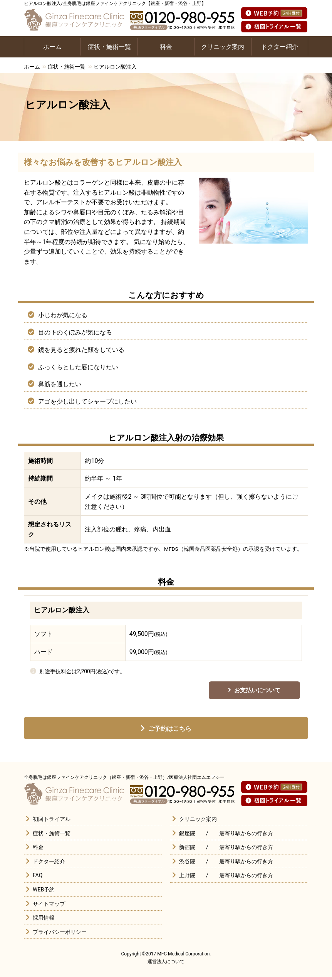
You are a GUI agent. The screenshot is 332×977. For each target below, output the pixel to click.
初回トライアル (51, 819)
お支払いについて (257, 690)
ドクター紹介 (279, 46)
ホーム (52, 46)
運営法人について (166, 961)
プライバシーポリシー (60, 932)
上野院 (187, 875)
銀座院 (187, 833)
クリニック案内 (222, 46)
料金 (166, 46)
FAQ (37, 875)
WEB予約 (44, 889)
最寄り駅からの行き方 (246, 833)
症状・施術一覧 (109, 46)
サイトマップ (49, 904)
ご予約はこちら (169, 728)
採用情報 (43, 918)
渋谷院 (187, 861)
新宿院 (187, 847)
